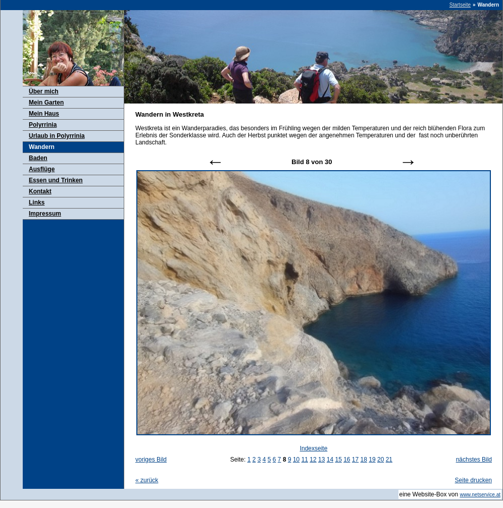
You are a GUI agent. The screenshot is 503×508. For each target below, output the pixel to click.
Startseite (460, 5)
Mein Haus (44, 113)
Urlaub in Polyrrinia (57, 135)
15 (338, 459)
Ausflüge (42, 169)
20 (380, 459)
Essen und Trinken (56, 180)
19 (372, 459)
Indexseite (314, 448)
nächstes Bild (474, 459)
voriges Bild (151, 459)
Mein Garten (46, 102)
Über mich (44, 91)
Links (36, 202)
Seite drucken (473, 480)
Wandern (42, 146)
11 (304, 459)
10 (296, 459)
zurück (146, 480)
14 (330, 459)
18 (364, 459)
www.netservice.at (480, 494)
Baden (38, 158)
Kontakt (40, 191)
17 (355, 459)
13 (321, 459)
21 (389, 459)
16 (346, 459)
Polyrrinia (43, 124)
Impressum (45, 213)
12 (313, 459)
